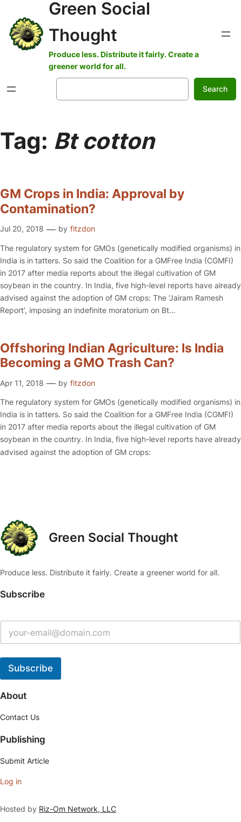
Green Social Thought (113, 537)
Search (215, 88)
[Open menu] (225, 34)
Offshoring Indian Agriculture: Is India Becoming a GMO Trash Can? (112, 356)
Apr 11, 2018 (22, 383)
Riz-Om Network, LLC (77, 808)
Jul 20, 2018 (22, 228)
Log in (11, 781)
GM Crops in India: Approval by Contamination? (92, 201)
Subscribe (30, 668)
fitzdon (82, 228)
